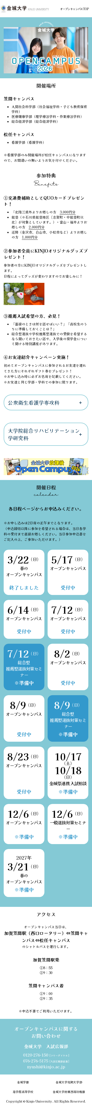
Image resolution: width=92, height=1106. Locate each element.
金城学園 (23, 1082)
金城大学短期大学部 (69, 1082)
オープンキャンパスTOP (74, 9)
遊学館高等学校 (23, 1092)
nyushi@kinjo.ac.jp (46, 1067)
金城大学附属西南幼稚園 (69, 1092)
